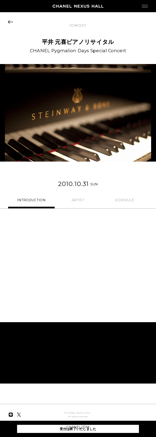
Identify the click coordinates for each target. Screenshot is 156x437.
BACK (10, 22)
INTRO (31, 200)
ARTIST (78, 200)
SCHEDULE (124, 200)
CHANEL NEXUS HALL (78, 6)
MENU (141, 4)
